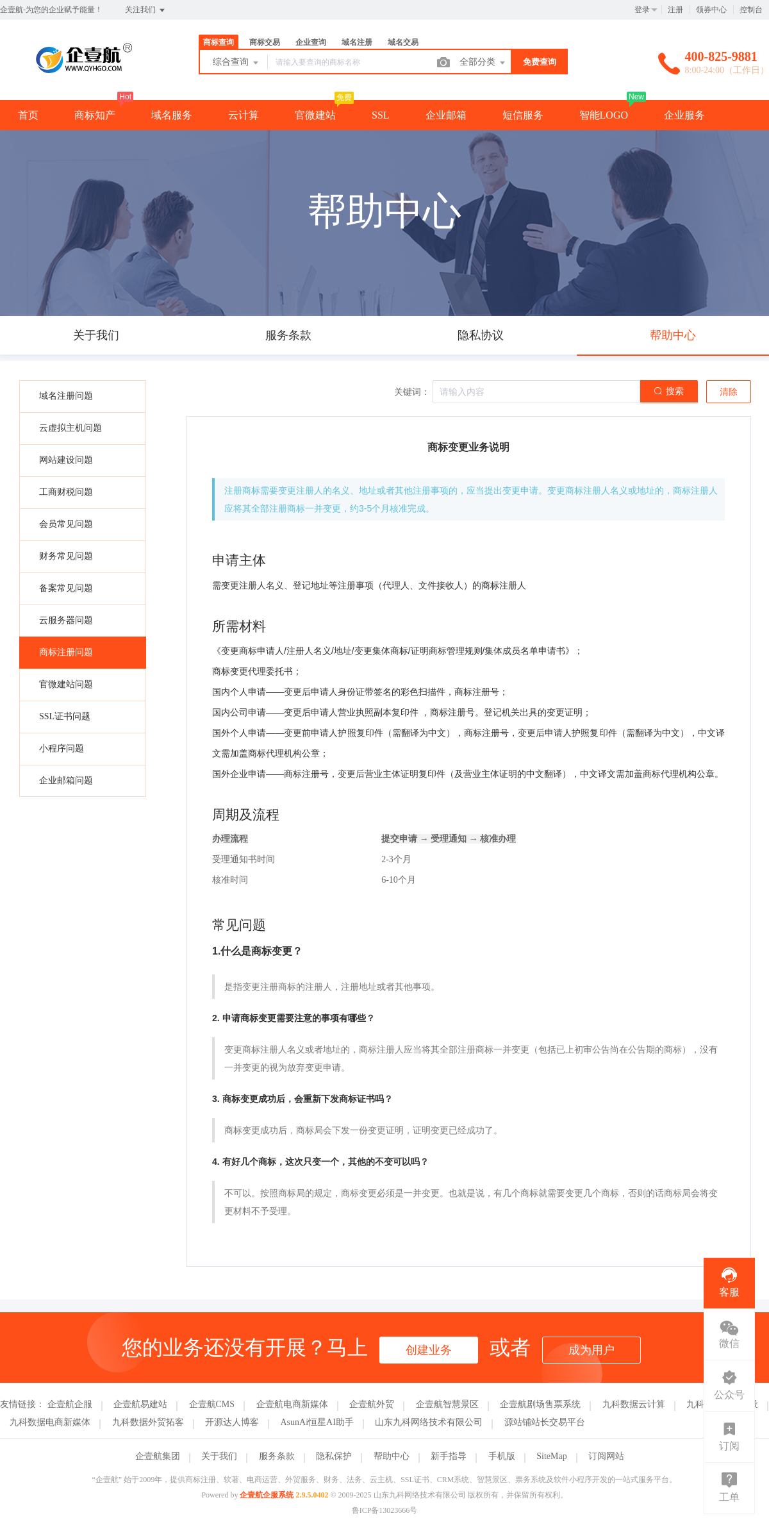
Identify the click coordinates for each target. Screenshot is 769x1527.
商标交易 (264, 42)
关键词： (412, 392)
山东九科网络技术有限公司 (429, 1422)
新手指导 (449, 1456)
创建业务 (429, 1350)
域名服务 (171, 115)
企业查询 (310, 42)
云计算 (243, 115)
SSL (381, 115)
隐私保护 (334, 1456)
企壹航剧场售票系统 (540, 1404)
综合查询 (236, 63)
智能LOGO (603, 115)
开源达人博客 (232, 1422)
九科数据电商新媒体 (50, 1422)
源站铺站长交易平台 (544, 1422)
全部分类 (483, 63)
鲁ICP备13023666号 (385, 1510)
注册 (675, 9)
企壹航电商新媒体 (292, 1404)
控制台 (751, 9)
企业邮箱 (446, 115)
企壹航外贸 (371, 1404)
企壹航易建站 (140, 1404)
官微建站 (315, 115)
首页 (28, 115)
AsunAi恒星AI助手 (317, 1422)
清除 (729, 392)
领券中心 (711, 9)
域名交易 (403, 42)
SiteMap (551, 1456)
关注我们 (146, 10)
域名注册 (357, 42)
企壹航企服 (69, 1404)
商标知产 (94, 115)
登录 (642, 9)
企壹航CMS (212, 1404)
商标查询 (218, 42)
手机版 (501, 1456)
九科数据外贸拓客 (148, 1422)
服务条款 (277, 1456)
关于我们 (219, 1456)
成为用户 (591, 1350)
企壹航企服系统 (267, 1494)
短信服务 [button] (522, 115)
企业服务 (684, 115)
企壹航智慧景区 (447, 1404)
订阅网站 (606, 1456)
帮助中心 (391, 1456)
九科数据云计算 (633, 1404)
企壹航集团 (157, 1456)
